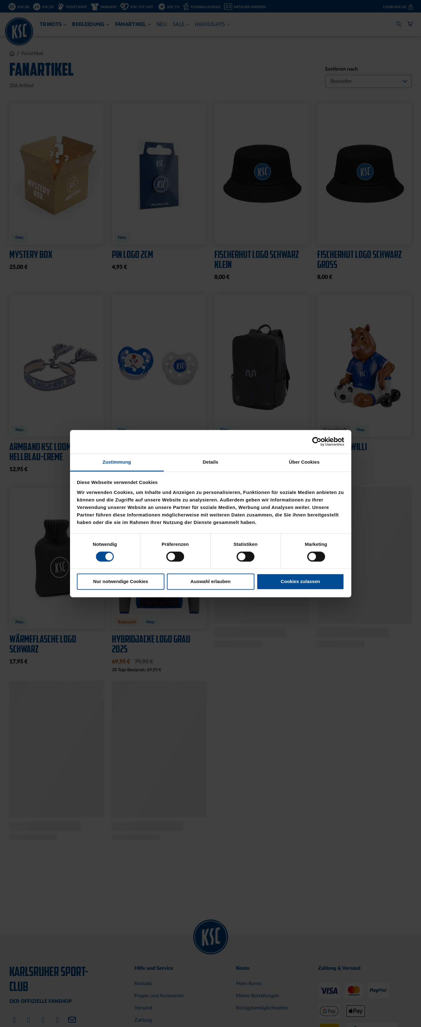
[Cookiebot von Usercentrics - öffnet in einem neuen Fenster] (316, 441)
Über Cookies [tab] (304, 462)
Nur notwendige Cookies (120, 581)
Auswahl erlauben (210, 581)
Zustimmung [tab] (117, 462)
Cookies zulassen (300, 581)
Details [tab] (210, 462)
